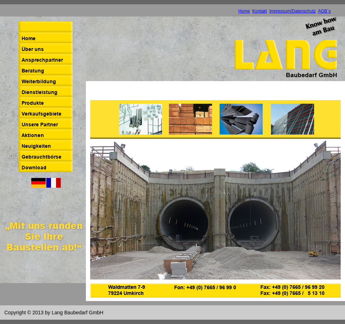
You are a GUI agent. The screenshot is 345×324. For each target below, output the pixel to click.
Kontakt (259, 11)
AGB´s (324, 11)
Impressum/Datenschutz (292, 11)
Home (244, 11)
